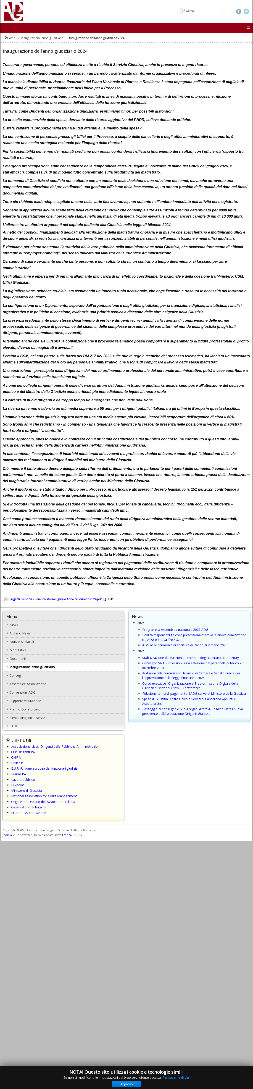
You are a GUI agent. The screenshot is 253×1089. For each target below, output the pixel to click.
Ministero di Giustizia (26, 790)
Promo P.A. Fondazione (28, 812)
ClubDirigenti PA (23, 752)
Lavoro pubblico (23, 779)
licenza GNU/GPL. (74, 835)
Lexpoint (17, 785)
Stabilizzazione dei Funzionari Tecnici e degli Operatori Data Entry (190, 657)
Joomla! (8, 835)
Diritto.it (17, 763)
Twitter (246, 11)
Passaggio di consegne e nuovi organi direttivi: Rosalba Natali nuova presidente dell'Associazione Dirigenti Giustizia (192, 711)
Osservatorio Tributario (28, 807)
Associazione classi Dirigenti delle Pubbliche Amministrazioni (55, 746)
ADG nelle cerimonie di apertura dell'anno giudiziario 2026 (184, 645)
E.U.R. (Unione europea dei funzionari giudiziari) (46, 768)
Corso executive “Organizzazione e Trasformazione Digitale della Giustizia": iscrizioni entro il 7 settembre (190, 685)
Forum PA (18, 774)
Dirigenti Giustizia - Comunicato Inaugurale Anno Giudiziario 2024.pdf (55, 599)
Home (11, 38)
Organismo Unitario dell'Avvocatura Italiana (43, 802)
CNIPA (16, 757)
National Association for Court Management (44, 796)
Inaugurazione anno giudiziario (42, 38)
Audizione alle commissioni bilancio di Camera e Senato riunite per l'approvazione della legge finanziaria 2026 (191, 675)
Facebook (238, 11)
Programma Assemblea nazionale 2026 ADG (175, 629)
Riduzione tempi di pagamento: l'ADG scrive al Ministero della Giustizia (194, 693)
